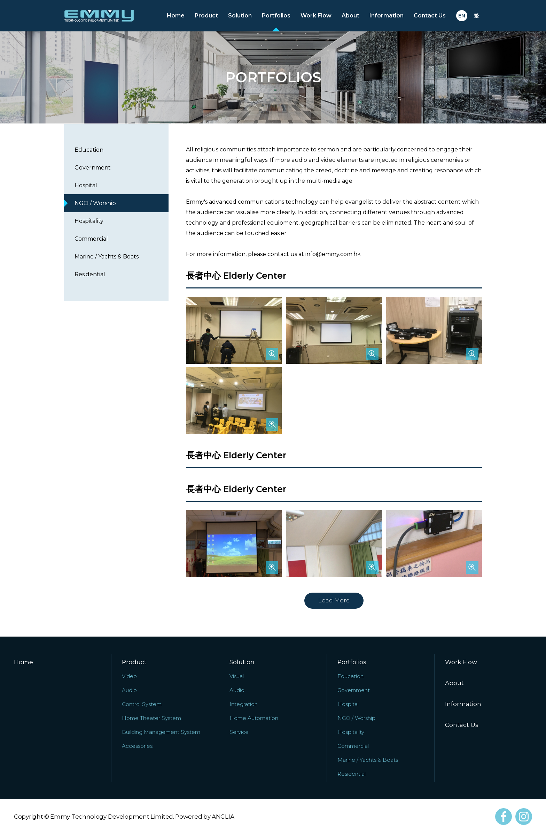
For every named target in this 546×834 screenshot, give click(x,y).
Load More (334, 600)
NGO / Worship (95, 203)
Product (206, 15)
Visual (236, 676)
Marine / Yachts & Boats (107, 256)
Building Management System (161, 732)
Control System (142, 704)
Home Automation (253, 718)
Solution (240, 15)
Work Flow (316, 15)
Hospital (86, 185)
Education (89, 149)
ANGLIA (223, 816)
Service (239, 732)
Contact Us (430, 15)
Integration (243, 704)
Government (93, 167)
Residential (90, 274)
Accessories (137, 746)
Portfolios (276, 15)
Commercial (91, 238)
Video (129, 676)
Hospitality (89, 221)
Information (386, 15)
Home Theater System (151, 718)
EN (461, 16)
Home (176, 15)
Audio (129, 690)
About (350, 15)
